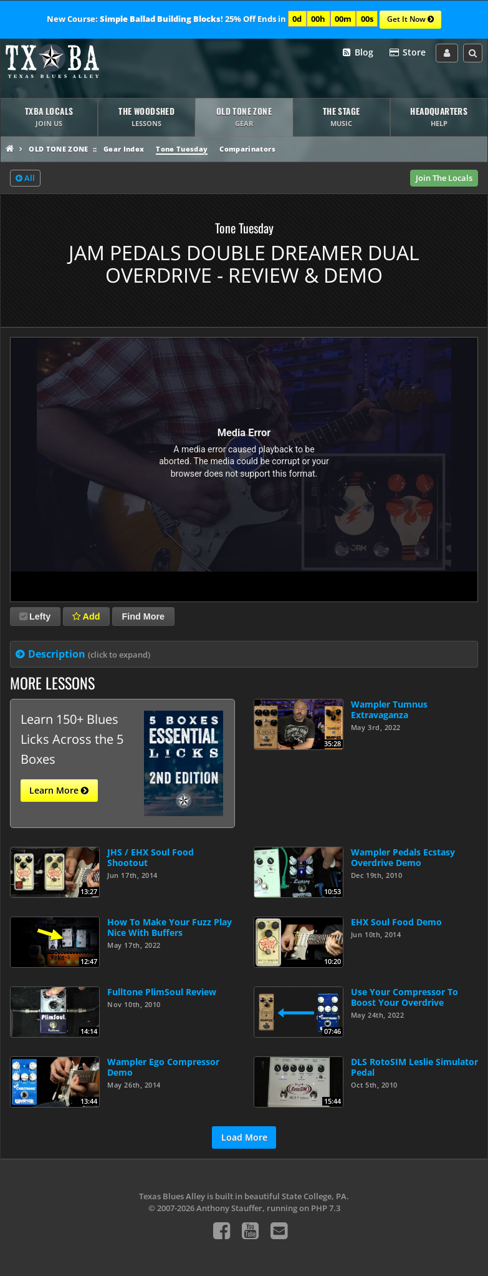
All (25, 178)
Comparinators (247, 148)
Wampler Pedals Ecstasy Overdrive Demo (403, 857)
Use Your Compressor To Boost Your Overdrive (404, 997)
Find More (143, 616)
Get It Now (410, 20)
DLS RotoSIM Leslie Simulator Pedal (414, 1067)
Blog (357, 53)
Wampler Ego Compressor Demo (163, 1067)
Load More (244, 1137)
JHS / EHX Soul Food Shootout (150, 857)
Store (407, 53)
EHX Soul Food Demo (396, 922)
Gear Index (123, 148)
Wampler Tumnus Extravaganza (389, 709)
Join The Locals (444, 177)
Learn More (59, 790)
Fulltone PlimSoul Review (161, 992)
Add (86, 616)
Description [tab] (89, 654)
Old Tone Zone (58, 148)
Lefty (34, 616)
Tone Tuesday (182, 148)
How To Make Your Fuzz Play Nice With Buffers (169, 927)
